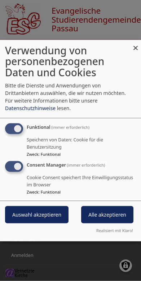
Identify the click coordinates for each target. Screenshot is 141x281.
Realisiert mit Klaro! (114, 230)
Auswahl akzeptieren (36, 214)
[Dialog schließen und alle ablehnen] (135, 44)
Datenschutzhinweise (30, 107)
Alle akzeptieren (107, 214)
